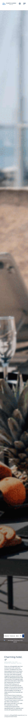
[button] (23, 635)
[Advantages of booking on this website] (4, 640)
